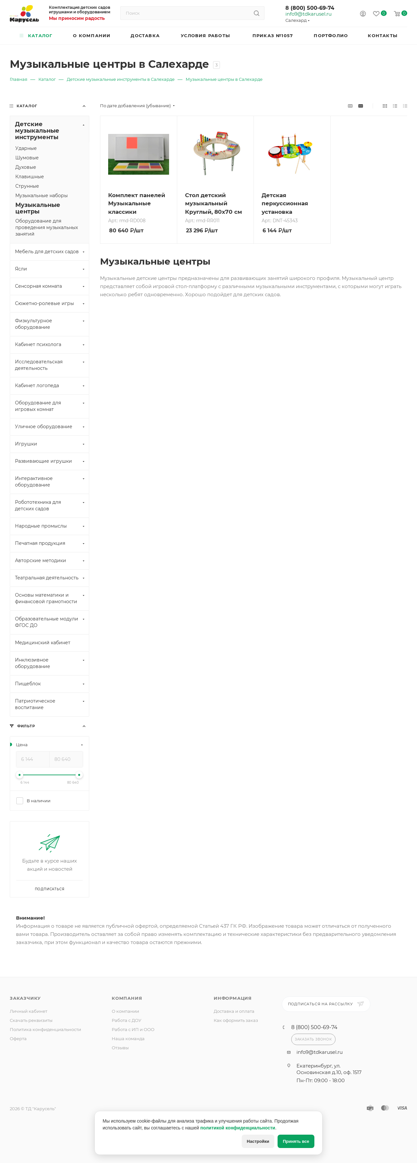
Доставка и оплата (234, 1011)
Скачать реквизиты (31, 1020)
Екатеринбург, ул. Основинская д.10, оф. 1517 (329, 1069)
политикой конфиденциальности (237, 1127)
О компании (125, 1011)
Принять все (296, 1141)
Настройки (258, 1141)
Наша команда (128, 1038)
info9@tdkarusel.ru (308, 14)
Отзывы (120, 1047)
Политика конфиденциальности (45, 1029)
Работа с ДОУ (126, 1020)
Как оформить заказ (236, 1020)
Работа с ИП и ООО (133, 1029)
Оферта (18, 1038)
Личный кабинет (28, 1011)
